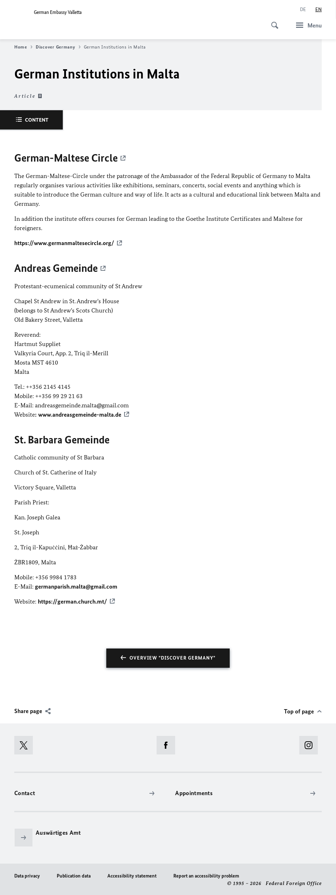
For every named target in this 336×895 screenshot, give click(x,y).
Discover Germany (58, 47)
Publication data (74, 874)
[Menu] (307, 25)
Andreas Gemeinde (56, 267)
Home (23, 47)
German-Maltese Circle (66, 158)
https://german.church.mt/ (72, 600)
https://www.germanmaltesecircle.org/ (64, 242)
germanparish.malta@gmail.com (76, 585)
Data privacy (27, 874)
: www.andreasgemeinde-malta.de (78, 413)
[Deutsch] (303, 9)
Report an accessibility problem (206, 874)
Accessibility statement (132, 874)
